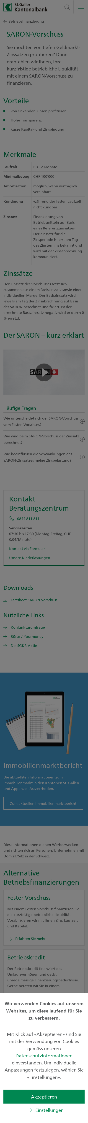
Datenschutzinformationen (44, 1055)
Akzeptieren (44, 1096)
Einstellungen (49, 1110)
